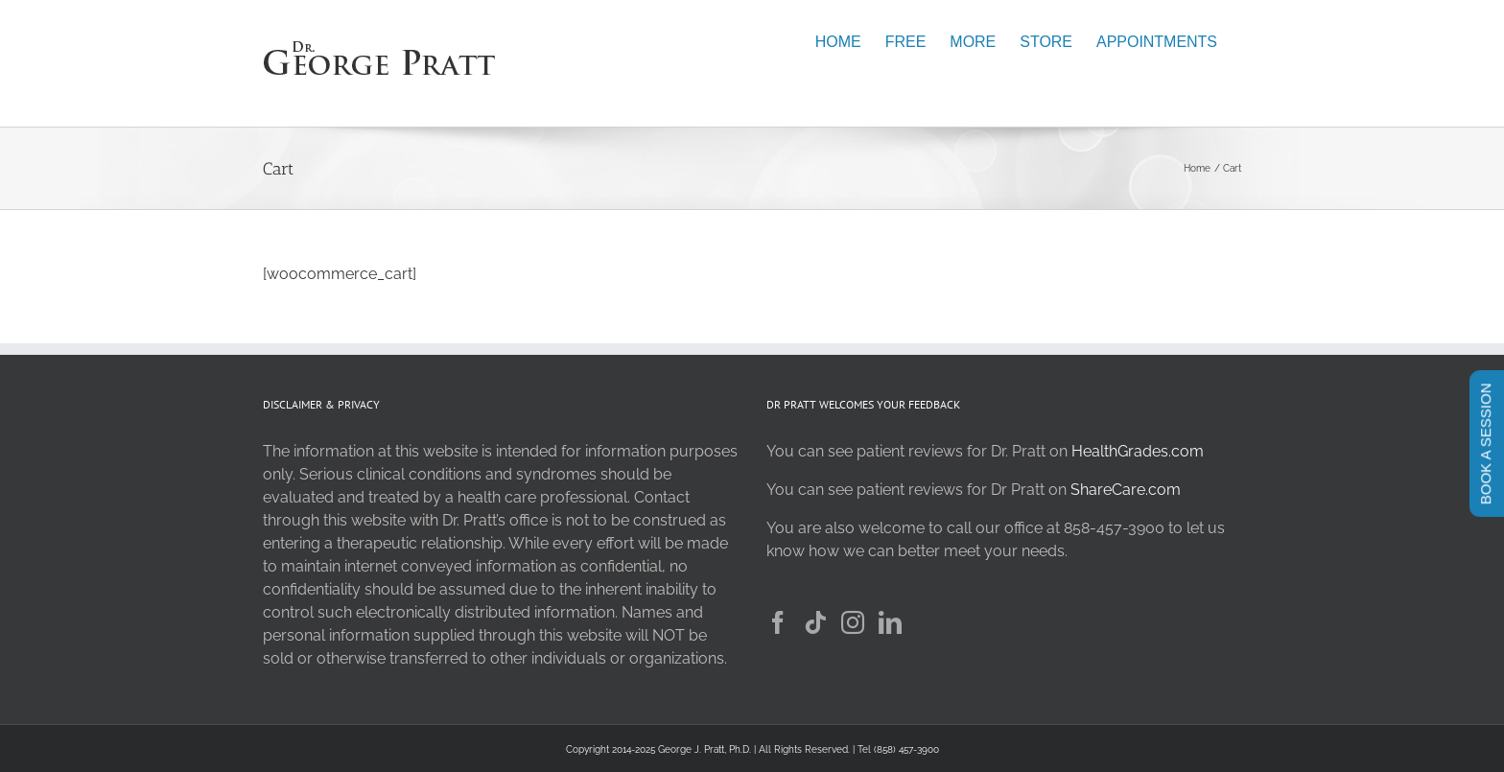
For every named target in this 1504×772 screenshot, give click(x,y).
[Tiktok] (815, 622)
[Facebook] (777, 622)
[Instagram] (852, 622)
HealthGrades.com (1137, 451)
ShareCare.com (1125, 489)
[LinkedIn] (890, 622)
